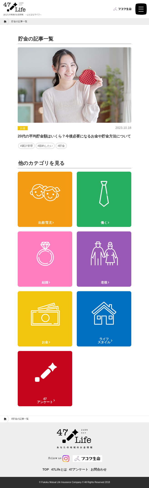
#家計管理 (26, 145)
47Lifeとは (59, 469)
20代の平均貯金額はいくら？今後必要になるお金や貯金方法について (74, 136)
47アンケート (79, 469)
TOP (45, 469)
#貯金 (61, 145)
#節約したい (45, 145)
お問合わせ (99, 469)
